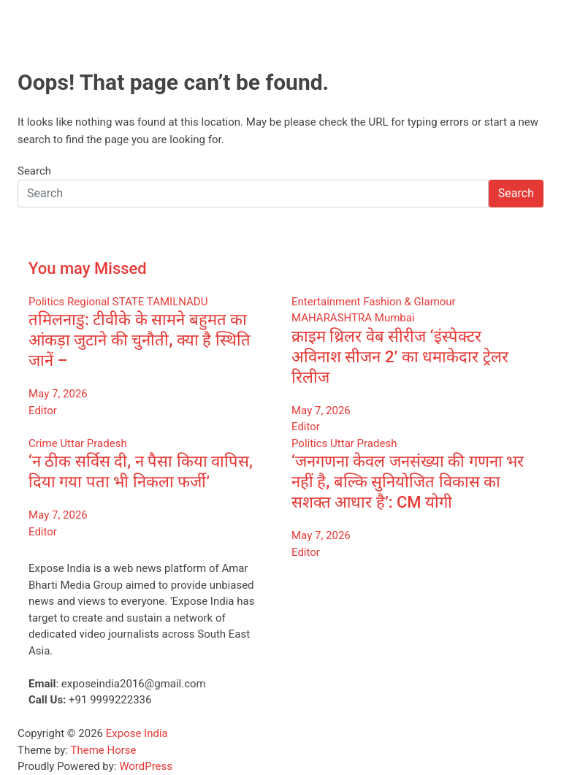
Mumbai (395, 317)
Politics (46, 301)
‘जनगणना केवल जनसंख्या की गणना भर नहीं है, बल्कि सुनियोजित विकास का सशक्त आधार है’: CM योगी (407, 481)
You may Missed (87, 268)
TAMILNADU (177, 301)
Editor (42, 410)
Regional (88, 301)
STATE (128, 301)
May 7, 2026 (58, 393)
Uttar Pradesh (93, 443)
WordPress (145, 766)
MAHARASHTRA (331, 317)
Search (34, 170)
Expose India (137, 733)
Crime (43, 443)
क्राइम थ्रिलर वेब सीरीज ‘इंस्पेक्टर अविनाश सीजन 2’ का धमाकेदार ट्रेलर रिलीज (399, 356)
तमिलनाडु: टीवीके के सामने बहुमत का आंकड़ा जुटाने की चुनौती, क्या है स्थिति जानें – (139, 340)
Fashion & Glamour (409, 301)
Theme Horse (104, 750)
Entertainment (325, 301)
